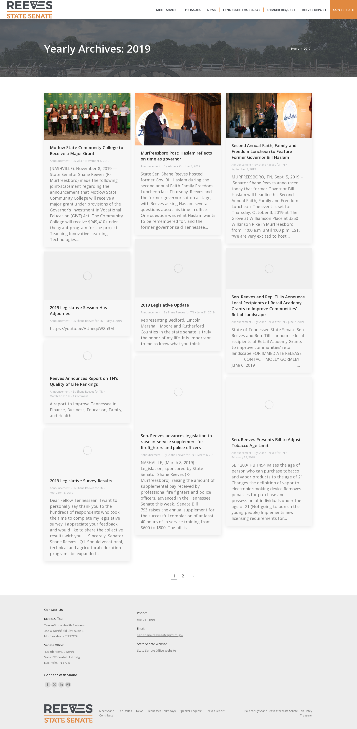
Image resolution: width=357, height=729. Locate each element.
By (77, 161)
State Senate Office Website (156, 650)
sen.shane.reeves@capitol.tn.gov (160, 635)
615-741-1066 (146, 619)
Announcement (59, 161)
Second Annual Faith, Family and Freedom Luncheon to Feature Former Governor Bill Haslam (264, 151)
